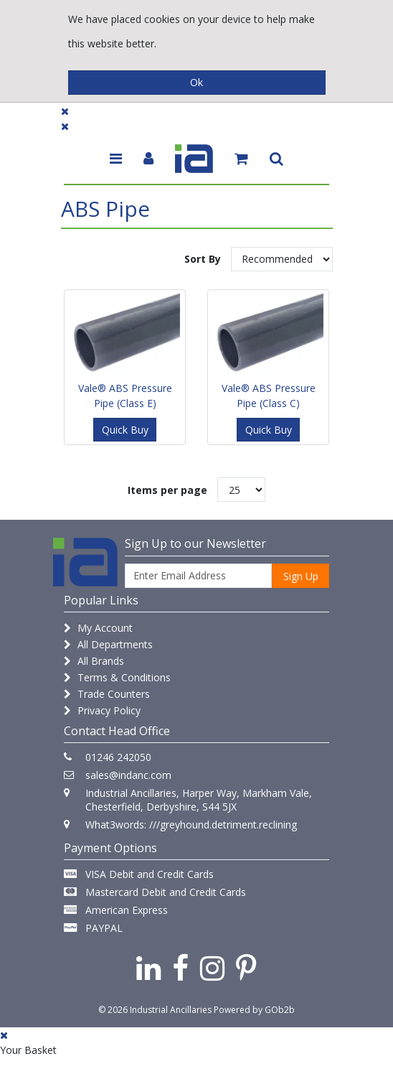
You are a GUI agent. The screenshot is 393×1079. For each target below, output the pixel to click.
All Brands (94, 661)
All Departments (108, 644)
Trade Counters (107, 694)
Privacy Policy (102, 710)
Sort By (202, 259)
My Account (98, 628)
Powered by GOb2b (254, 1010)
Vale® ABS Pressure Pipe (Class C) (269, 395)
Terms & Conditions (117, 677)
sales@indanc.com (128, 775)
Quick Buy (125, 429)
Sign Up (300, 576)
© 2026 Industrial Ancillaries (155, 1010)
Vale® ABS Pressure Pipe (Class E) (125, 395)
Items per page (167, 490)
